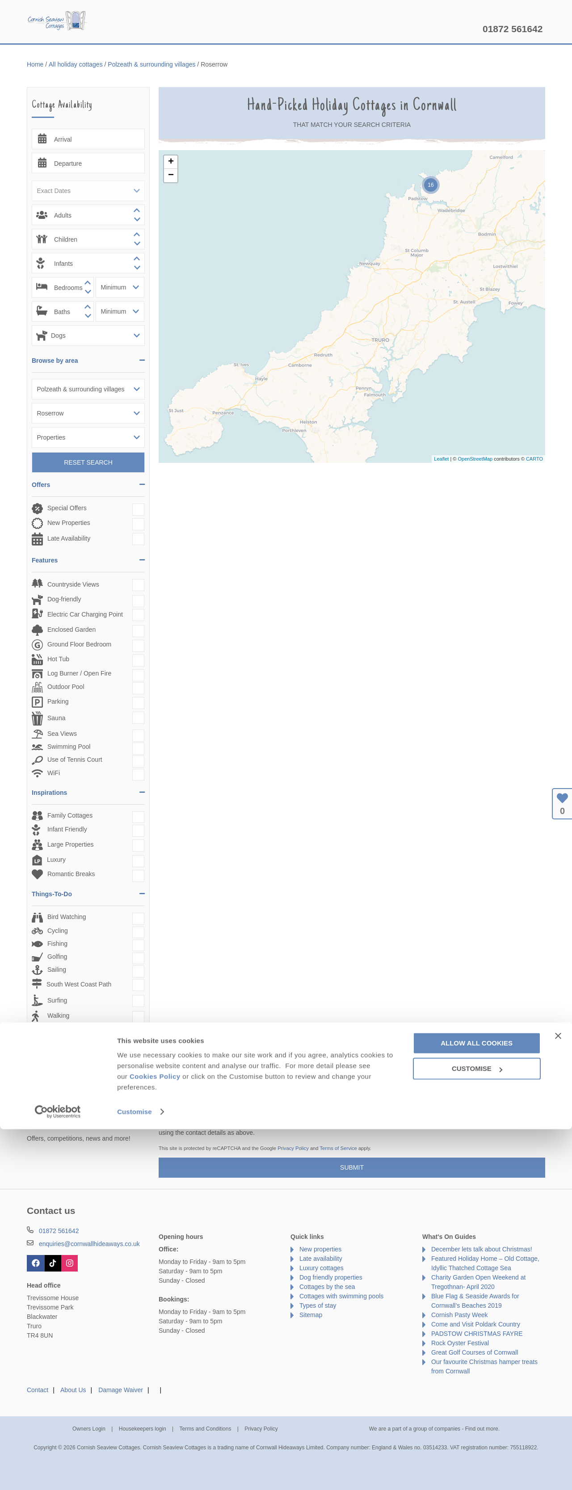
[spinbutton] (88, 215)
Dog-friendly (64, 599)
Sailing (56, 969)
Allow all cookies (477, 1404)
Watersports (64, 1031)
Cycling (57, 930)
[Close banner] (558, 1396)
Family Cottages (70, 815)
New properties (320, 1249)
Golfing (57, 956)
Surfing (57, 1000)
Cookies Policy (155, 1437)
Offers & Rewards (297, 29)
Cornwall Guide (373, 29)
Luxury (56, 859)
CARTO (534, 459)
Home (111, 29)
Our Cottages (166, 29)
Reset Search (88, 462)
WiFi (53, 772)
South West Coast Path (78, 984)
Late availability (320, 1258)
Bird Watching (66, 916)
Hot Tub (58, 659)
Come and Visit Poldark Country (475, 1324)
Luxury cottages (321, 1268)
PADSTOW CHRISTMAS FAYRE (477, 1333)
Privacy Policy (293, 1148)
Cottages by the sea (327, 1286)
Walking (58, 1015)
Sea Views (62, 733)
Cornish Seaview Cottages (58, 22)
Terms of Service (338, 1148)
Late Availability (68, 538)
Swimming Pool (68, 746)
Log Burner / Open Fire (79, 673)
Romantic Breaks (71, 873)
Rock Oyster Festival (460, 1343)
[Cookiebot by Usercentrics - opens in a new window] (58, 1472)
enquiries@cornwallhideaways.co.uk (89, 1243)
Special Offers (67, 508)
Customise (134, 1472)
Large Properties (70, 844)
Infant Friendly (67, 829)
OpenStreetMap (475, 459)
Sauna (56, 718)
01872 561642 (513, 29)
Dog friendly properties (330, 1277)
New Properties (68, 522)
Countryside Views (73, 584)
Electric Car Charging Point (85, 614)
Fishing (57, 943)
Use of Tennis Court (74, 759)
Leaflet (441, 459)
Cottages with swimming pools (341, 1296)
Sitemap (310, 1314)
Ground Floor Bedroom (79, 644)
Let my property (446, 29)
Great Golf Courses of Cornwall (474, 1352)
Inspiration (228, 29)
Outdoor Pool (65, 686)
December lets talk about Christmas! (481, 1249)
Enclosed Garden (71, 629)
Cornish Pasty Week (459, 1314)
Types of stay (317, 1305)
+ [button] (171, 162)
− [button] (171, 175)
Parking (57, 701)
